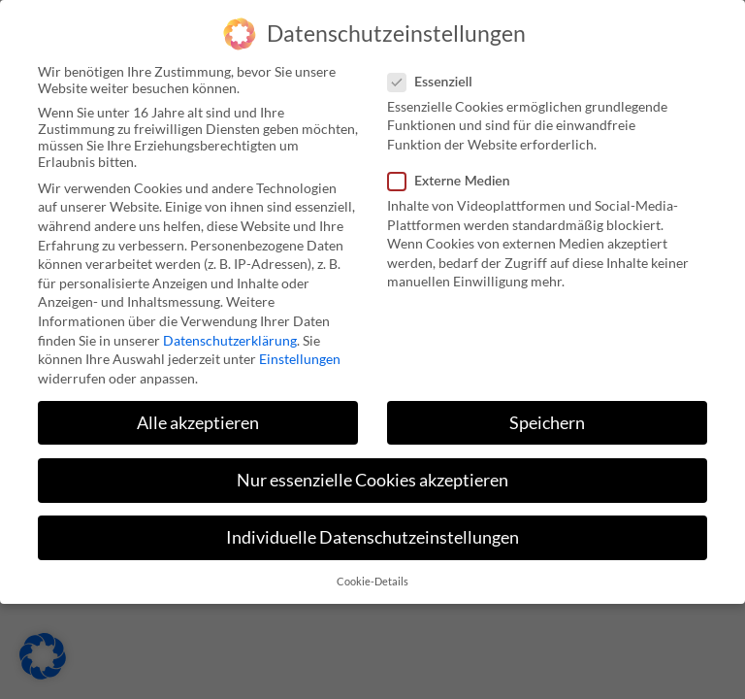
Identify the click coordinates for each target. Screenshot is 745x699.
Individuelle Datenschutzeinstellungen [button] (372, 492)
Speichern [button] (547, 377)
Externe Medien (455, 134)
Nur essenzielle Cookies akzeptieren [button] (372, 434)
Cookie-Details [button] (372, 537)
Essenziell (436, 35)
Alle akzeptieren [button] (198, 377)
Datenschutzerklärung (230, 294)
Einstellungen (299, 313)
